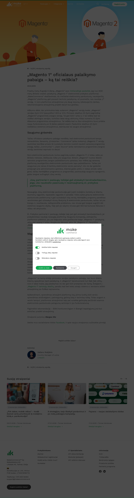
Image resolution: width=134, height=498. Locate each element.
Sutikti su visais (44, 268)
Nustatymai (61, 268)
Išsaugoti (75, 268)
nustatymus (56, 242)
